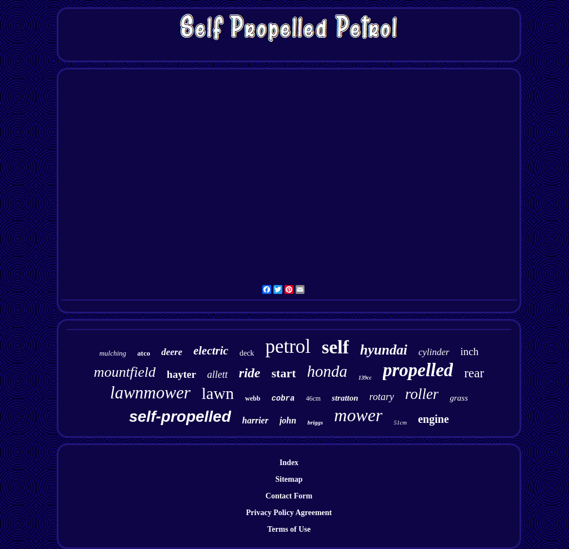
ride (250, 373)
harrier (255, 420)
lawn (218, 393)
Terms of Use (289, 529)
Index (288, 462)
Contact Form (289, 496)
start (284, 373)
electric (210, 350)
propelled (418, 370)
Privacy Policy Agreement (289, 512)
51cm (400, 422)
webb (252, 398)
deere (171, 352)
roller (422, 394)
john (287, 420)
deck (246, 353)
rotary (382, 396)
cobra (283, 398)
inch (470, 351)
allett (217, 374)
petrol (288, 346)
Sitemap (289, 479)
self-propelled (180, 416)
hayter (181, 374)
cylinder (434, 352)
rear (474, 373)
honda (327, 371)
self (335, 347)
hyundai (383, 349)
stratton (345, 397)
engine (433, 419)
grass (459, 397)
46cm (313, 398)
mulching (112, 353)
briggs (315, 422)
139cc (365, 378)
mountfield (125, 372)
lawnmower (150, 392)
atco (143, 353)
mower (358, 415)
